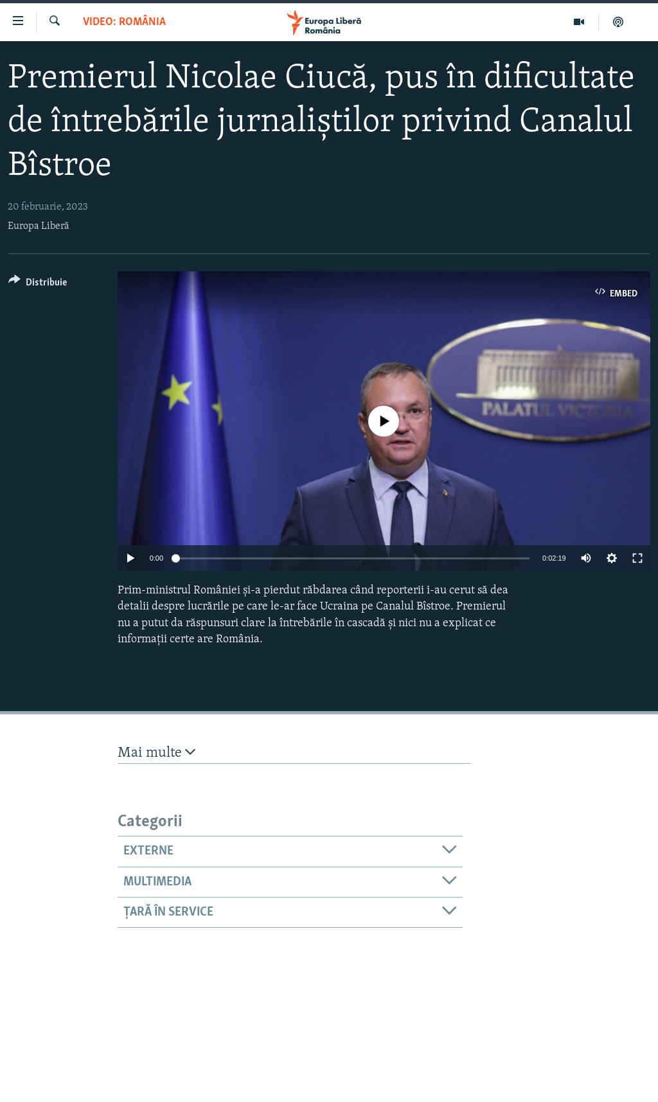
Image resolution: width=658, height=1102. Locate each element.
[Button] (37, 284)
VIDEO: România (124, 22)
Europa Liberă (38, 226)
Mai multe (156, 753)
